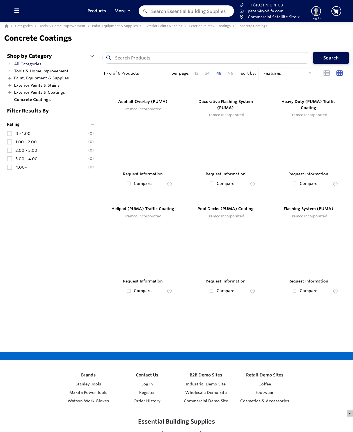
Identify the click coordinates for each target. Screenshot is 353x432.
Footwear (265, 392)
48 (218, 73)
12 (196, 73)
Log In (147, 384)
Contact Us (147, 375)
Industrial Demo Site (206, 384)
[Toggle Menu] (16, 11)
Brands (88, 375)
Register (147, 392)
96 (230, 73)
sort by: (248, 73)
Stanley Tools (88, 384)
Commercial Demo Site (206, 400)
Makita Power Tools (88, 392)
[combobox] (186, 11)
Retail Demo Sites (264, 375)
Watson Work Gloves (88, 400)
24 (207, 73)
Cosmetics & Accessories (264, 400)
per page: (180, 73)
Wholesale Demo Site (206, 392)
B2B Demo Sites (206, 375)
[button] (269, 17)
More (120, 10)
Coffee (264, 384)
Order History (147, 400)
